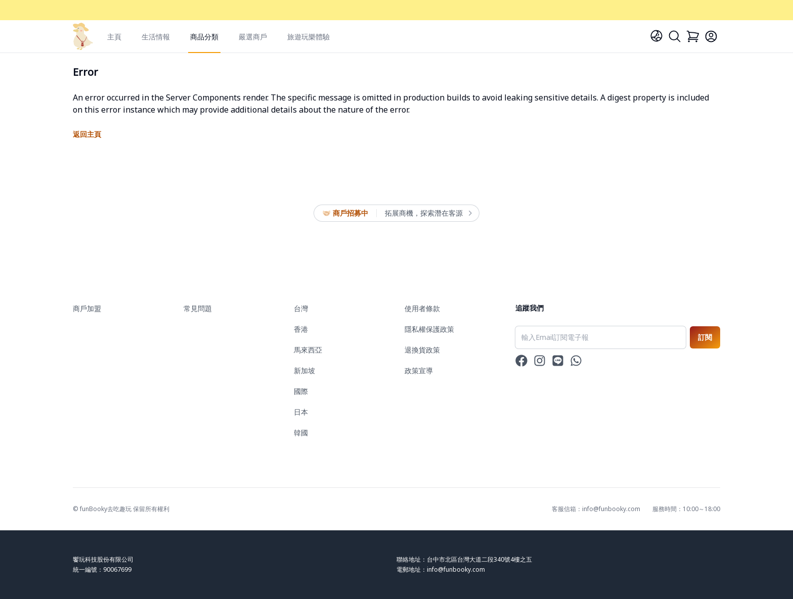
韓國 (301, 432)
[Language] (656, 36)
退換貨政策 (422, 350)
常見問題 (198, 308)
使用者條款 (422, 308)
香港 (301, 329)
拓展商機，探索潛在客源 (428, 213)
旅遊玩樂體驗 (308, 36)
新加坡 (304, 370)
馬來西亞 (308, 350)
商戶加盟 (87, 308)
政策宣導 (419, 370)
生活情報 (156, 36)
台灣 (301, 308)
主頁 (114, 36)
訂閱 (705, 337)
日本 (301, 412)
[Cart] (693, 36)
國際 (301, 391)
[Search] (675, 36)
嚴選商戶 (253, 36)
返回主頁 (87, 134)
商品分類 (204, 36)
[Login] (711, 36)
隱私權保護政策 (429, 329)
